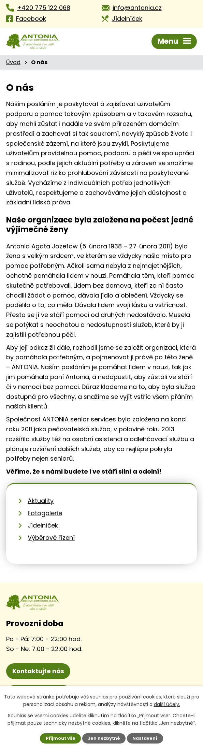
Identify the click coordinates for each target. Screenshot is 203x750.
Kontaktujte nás (38, 671)
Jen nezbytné (104, 738)
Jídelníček (43, 525)
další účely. (167, 704)
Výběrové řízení (51, 537)
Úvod (13, 62)
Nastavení (144, 738)
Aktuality (41, 500)
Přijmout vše (60, 738)
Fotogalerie (45, 513)
